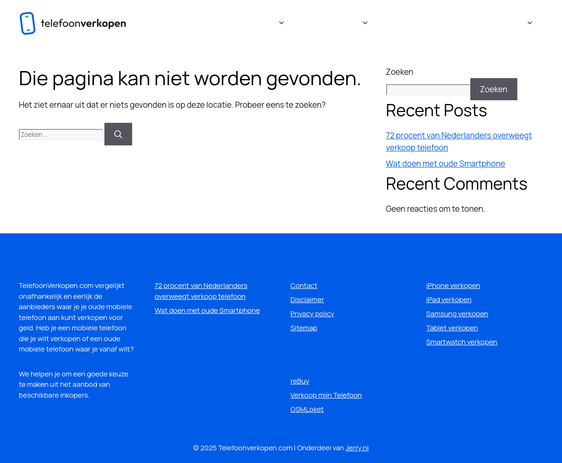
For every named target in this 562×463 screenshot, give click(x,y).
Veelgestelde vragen (421, 23)
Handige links (508, 23)
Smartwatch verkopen (461, 342)
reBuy (300, 381)
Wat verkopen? (341, 23)
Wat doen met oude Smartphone (446, 163)
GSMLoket (307, 409)
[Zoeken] (118, 134)
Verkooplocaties (256, 23)
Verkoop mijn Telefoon (326, 395)
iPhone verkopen (453, 285)
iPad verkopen (448, 299)
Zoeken (399, 71)
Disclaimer (308, 299)
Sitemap (304, 328)
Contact (304, 285)
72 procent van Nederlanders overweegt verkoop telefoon (201, 290)
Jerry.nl (357, 448)
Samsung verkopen (457, 314)
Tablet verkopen (452, 328)
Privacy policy (312, 314)
